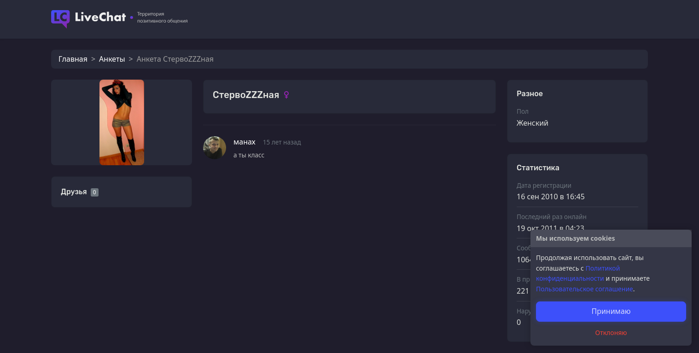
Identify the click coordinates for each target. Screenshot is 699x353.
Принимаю (610, 311)
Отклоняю (611, 332)
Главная (72, 59)
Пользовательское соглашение (584, 288)
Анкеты (112, 59)
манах (244, 142)
